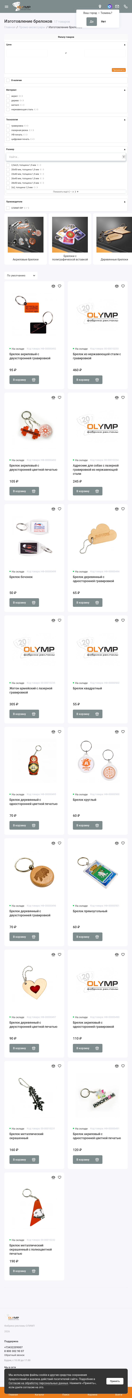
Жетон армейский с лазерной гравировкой (30, 690)
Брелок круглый (84, 799)
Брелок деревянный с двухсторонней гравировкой (29, 913)
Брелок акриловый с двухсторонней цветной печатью (33, 467)
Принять (115, 1381)
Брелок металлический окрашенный (26, 1136)
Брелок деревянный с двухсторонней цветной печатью (33, 1024)
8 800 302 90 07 (14, 1351)
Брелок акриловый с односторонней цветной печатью (97, 1136)
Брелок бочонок (21, 577)
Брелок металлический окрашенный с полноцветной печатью (30, 1249)
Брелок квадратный (87, 688)
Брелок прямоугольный (90, 911)
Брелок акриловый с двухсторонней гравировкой (29, 356)
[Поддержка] (125, 6)
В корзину (24, 379)
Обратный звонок (14, 1355)
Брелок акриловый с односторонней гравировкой (93, 1024)
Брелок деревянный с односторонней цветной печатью (33, 802)
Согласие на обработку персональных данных (38, 1383)
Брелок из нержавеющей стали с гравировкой (97, 356)
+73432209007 (13, 1347)
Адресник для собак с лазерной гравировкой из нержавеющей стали (96, 469)
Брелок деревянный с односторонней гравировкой (93, 579)
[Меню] (6, 6)
